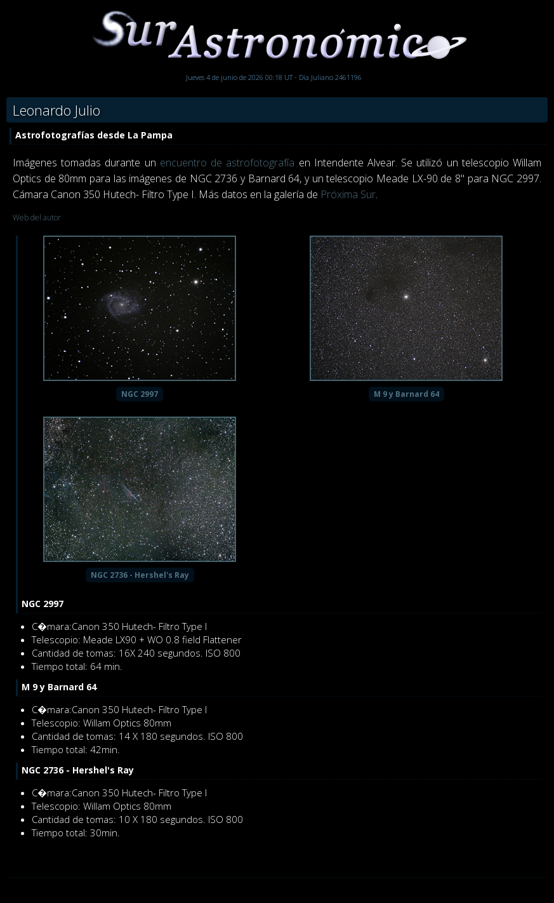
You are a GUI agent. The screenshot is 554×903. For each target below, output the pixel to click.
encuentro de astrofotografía (227, 163)
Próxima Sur (348, 194)
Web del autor (37, 217)
